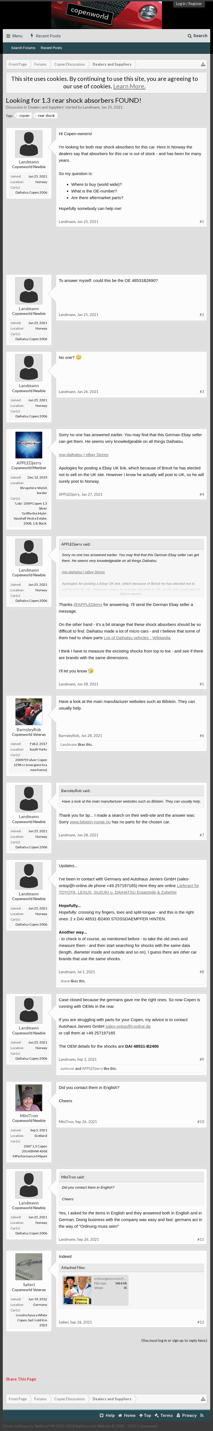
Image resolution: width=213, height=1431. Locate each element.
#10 (200, 1121)
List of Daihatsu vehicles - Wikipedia (137, 637)
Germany (40, 1304)
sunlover (67, 1068)
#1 (202, 221)
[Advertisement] (106, 255)
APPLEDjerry (28, 462)
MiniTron (29, 1115)
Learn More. (129, 86)
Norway (41, 182)
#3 (202, 391)
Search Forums (23, 48)
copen (23, 115)
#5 (202, 684)
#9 (202, 1059)
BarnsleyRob (29, 729)
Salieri (29, 1284)
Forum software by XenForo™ (49, 1426)
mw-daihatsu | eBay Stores (83, 454)
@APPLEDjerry (87, 604)
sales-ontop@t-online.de (128, 1026)
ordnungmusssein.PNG (111, 1278)
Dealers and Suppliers (46, 107)
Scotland (40, 1136)
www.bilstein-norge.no (90, 821)
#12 (200, 1322)
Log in (181, 3)
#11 (200, 1239)
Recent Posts (51, 48)
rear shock (45, 115)
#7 (202, 835)
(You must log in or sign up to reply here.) (174, 1340)
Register (195, 3)
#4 (202, 494)
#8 (202, 972)
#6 (202, 735)
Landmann (91, 107)
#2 (202, 314)
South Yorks (38, 749)
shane (65, 981)
